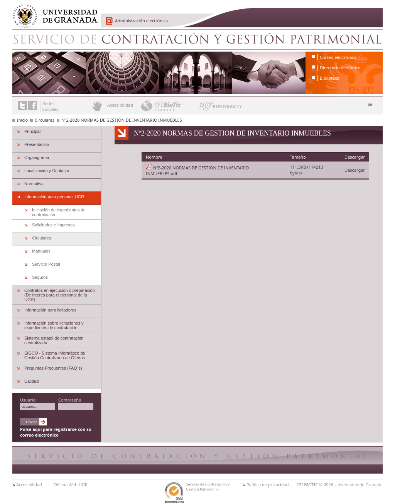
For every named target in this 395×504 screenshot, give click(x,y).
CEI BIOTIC (307, 484)
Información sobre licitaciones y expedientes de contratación (53, 325)
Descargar (354, 170)
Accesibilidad (29, 484)
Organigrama (36, 157)
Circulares (44, 120)
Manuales (41, 251)
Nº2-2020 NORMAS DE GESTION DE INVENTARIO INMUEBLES (121, 120)
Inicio (22, 120)
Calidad (31, 381)
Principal (32, 131)
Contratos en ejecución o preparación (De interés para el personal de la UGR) (59, 295)
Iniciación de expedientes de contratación (59, 212)
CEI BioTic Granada (169, 105)
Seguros (40, 277)
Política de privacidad (267, 484)
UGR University (220, 108)
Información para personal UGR (54, 196)
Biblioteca (329, 78)
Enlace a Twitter (22, 105)
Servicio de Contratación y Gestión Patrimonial (197, 39)
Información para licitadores (50, 310)
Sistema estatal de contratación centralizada (53, 340)
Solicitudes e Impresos (53, 225)
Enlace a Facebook (32, 105)
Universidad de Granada (52, 12)
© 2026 (326, 484)
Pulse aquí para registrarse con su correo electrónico (55, 432)
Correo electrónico (338, 57)
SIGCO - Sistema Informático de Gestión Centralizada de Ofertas (54, 355)
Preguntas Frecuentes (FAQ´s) (53, 368)
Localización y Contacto (46, 170)
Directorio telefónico (340, 67)
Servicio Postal (46, 264)
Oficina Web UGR (71, 484)
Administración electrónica (141, 20)
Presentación (36, 144)
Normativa (34, 183)
